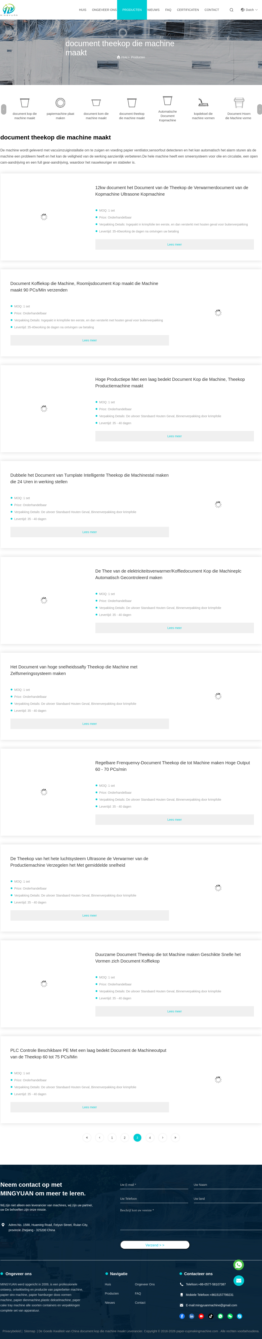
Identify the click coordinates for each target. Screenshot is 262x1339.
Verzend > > (154, 1245)
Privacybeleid (12, 1331)
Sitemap (29, 1331)
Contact (212, 10)
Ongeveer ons (104, 10)
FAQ (168, 10)
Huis (82, 10)
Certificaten (188, 10)
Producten (132, 10)
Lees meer (174, 244)
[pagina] (87, 1138)
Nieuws (153, 10)
